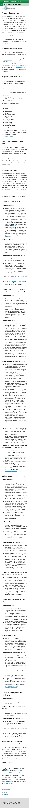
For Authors (5, 794)
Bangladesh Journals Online (12, 1)
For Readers (5, 792)
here (9, 725)
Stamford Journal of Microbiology (12, 4)
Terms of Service (8, 60)
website (14, 225)
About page (9, 783)
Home (3, 8)
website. (9, 422)
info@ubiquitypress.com (8, 136)
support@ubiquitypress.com (12, 457)
